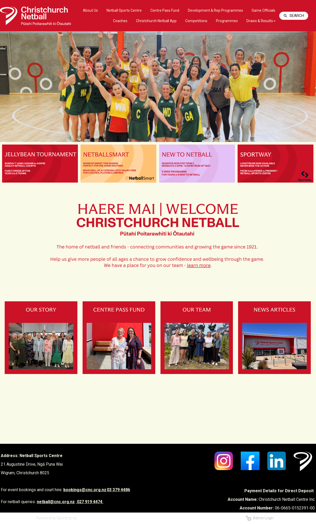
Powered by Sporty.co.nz (56, 518)
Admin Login (260, 518)
